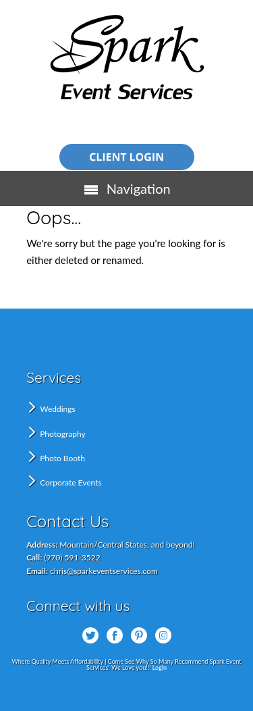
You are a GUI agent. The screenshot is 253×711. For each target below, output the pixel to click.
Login (159, 667)
